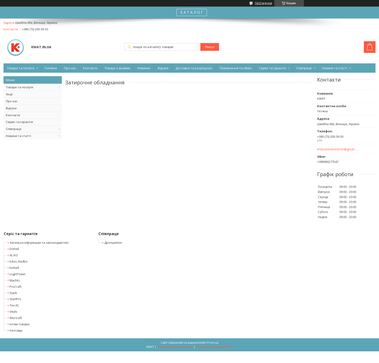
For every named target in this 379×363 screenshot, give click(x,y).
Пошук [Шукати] (209, 47)
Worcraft (16, 318)
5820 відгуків (263, 3)
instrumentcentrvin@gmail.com (337, 149)
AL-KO (14, 255)
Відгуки (163, 68)
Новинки (143, 68)
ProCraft (15, 286)
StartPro (15, 299)
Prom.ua (212, 343)
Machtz (15, 280)
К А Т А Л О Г (191, 12)
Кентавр (16, 330)
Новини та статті (334, 68)
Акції (9, 94)
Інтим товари (19, 324)
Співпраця (304, 68)
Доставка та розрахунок (194, 68)
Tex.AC (14, 305)
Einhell (14, 249)
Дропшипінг (113, 242)
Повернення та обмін (236, 68)
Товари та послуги (20, 68)
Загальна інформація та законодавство (39, 242)
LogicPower (18, 274)
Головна (51, 68)
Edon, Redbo (19, 261)
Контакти (90, 68)
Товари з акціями (117, 68)
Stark (13, 293)
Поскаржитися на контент (175, 347)
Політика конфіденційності (214, 347)
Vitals (13, 311)
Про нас (70, 68)
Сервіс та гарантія (272, 68)
